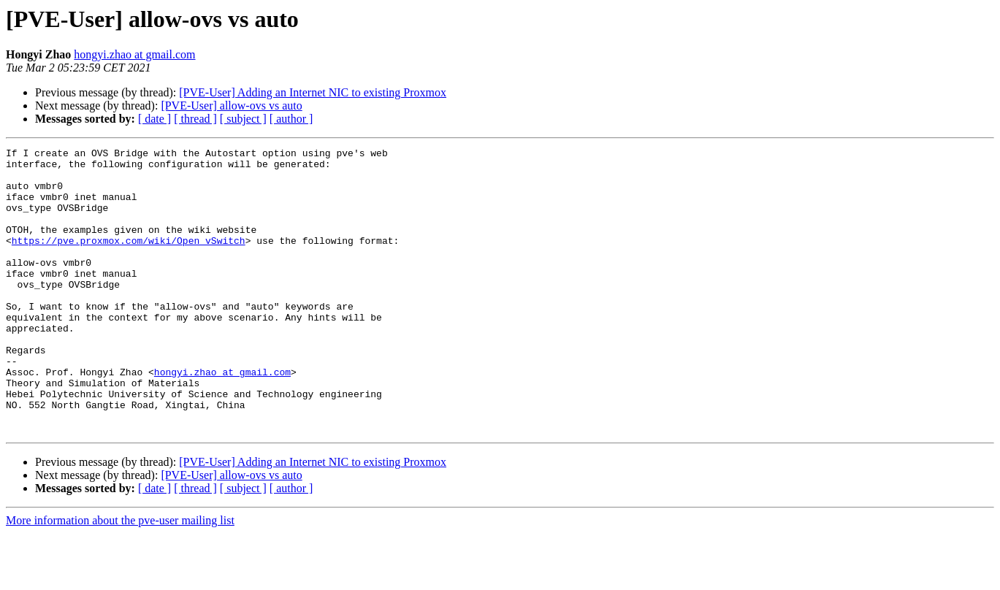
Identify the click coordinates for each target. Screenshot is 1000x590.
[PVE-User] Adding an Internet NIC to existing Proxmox (312, 92)
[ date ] (154, 118)
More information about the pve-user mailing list (120, 577)
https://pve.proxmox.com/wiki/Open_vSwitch (128, 260)
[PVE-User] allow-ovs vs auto (231, 105)
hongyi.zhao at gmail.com (134, 54)
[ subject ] (243, 118)
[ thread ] (195, 118)
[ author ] (291, 118)
